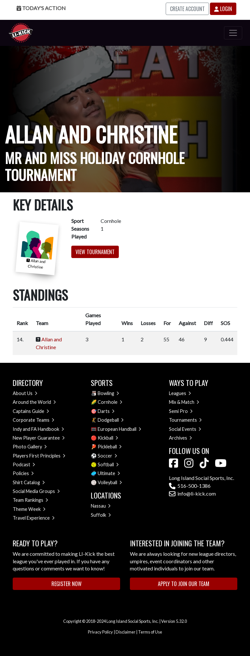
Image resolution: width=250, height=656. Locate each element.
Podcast (24, 464)
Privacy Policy (100, 632)
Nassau (101, 506)
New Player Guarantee (39, 438)
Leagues (180, 393)
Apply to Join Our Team (183, 584)
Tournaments (185, 420)
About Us (25, 393)
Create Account (187, 9)
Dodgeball (111, 420)
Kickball (108, 438)
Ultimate (109, 473)
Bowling (108, 393)
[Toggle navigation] (233, 32)
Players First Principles (39, 455)
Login (223, 9)
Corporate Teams (33, 420)
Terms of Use (150, 632)
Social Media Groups (36, 491)
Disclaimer (125, 632)
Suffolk (101, 515)
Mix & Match (184, 402)
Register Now (66, 584)
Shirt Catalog (29, 482)
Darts (106, 411)
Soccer (107, 455)
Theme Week (29, 509)
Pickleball (110, 446)
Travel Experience (34, 518)
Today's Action (41, 8)
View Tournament (95, 252)
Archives (180, 438)
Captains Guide (31, 411)
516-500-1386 (190, 486)
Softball (108, 464)
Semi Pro (181, 411)
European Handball (119, 429)
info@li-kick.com (192, 493)
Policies (23, 473)
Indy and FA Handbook (38, 429)
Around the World (34, 402)
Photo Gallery (30, 446)
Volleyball (110, 482)
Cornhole (110, 402)
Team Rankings (30, 500)
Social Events (185, 429)
